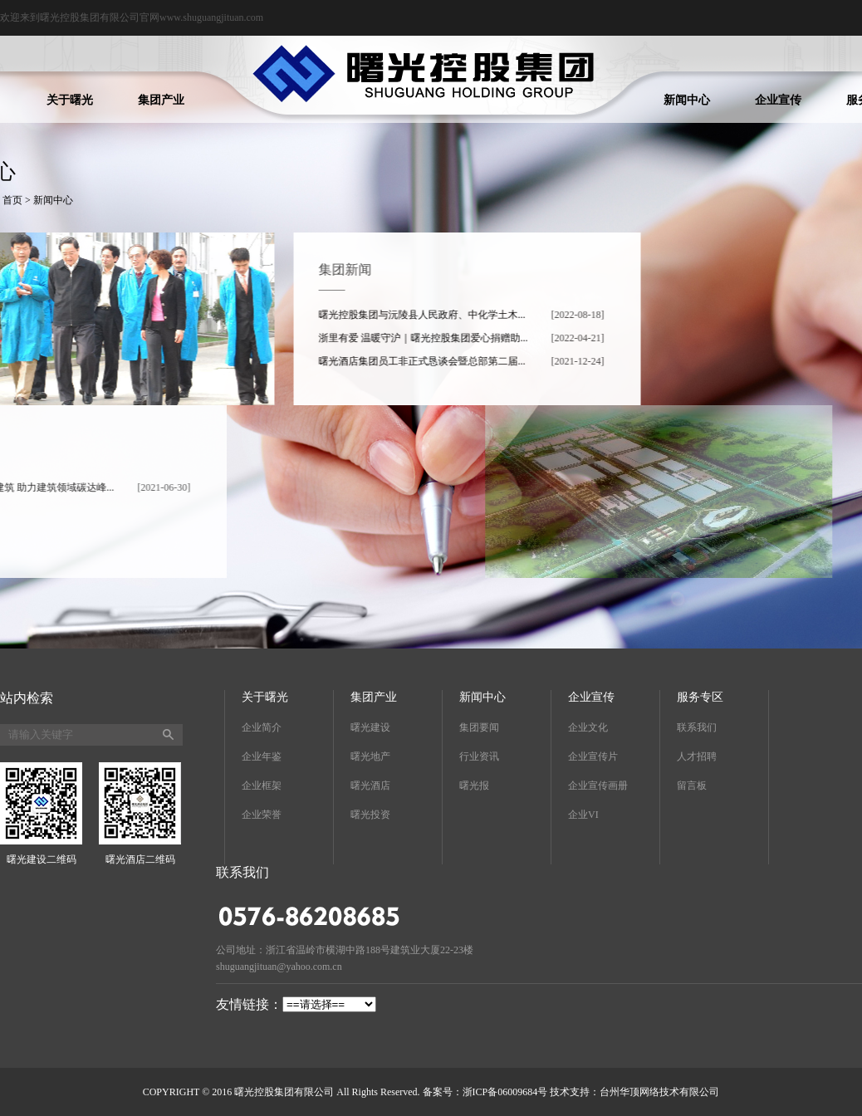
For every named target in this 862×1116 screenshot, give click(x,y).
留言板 (692, 785)
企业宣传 (778, 100)
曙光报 (474, 785)
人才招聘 (697, 756)
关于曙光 (70, 100)
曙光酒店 (370, 785)
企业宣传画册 (598, 785)
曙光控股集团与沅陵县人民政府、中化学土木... (437, 315)
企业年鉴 (262, 756)
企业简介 (262, 727)
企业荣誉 (262, 814)
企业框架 (262, 785)
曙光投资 (370, 814)
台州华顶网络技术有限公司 (659, 1092)
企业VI (583, 814)
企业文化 (588, 727)
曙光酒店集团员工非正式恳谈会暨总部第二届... (437, 361)
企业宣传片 (593, 756)
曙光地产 (370, 756)
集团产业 (161, 100)
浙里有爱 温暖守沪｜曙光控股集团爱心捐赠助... (438, 338)
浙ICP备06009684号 (505, 1092)
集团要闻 (479, 727)
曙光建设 (370, 727)
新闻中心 (687, 100)
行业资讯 (479, 756)
